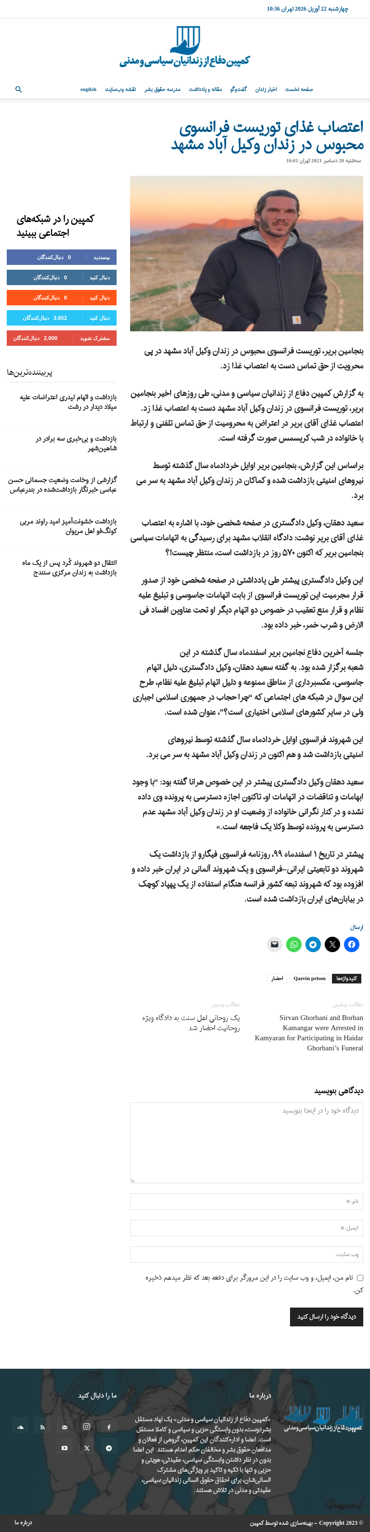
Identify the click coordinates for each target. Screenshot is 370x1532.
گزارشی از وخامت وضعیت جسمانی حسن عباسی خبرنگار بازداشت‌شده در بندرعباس (62, 485)
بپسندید (101, 257)
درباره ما (23, 1523)
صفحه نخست (299, 89)
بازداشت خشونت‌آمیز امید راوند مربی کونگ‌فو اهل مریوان (68, 526)
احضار (277, 978)
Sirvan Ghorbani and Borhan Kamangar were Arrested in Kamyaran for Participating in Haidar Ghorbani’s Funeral (309, 1033)
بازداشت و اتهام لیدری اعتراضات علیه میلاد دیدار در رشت (68, 402)
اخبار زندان (266, 89)
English (88, 89)
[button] (18, 89)
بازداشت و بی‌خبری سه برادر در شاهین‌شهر (76, 444)
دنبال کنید (100, 277)
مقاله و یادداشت (205, 89)
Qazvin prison (309, 978)
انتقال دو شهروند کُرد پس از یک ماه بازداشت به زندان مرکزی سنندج (69, 568)
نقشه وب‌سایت (120, 89)
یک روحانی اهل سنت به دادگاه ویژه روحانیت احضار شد (191, 1023)
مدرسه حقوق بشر (162, 89)
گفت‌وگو (238, 89)
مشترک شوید (95, 337)
